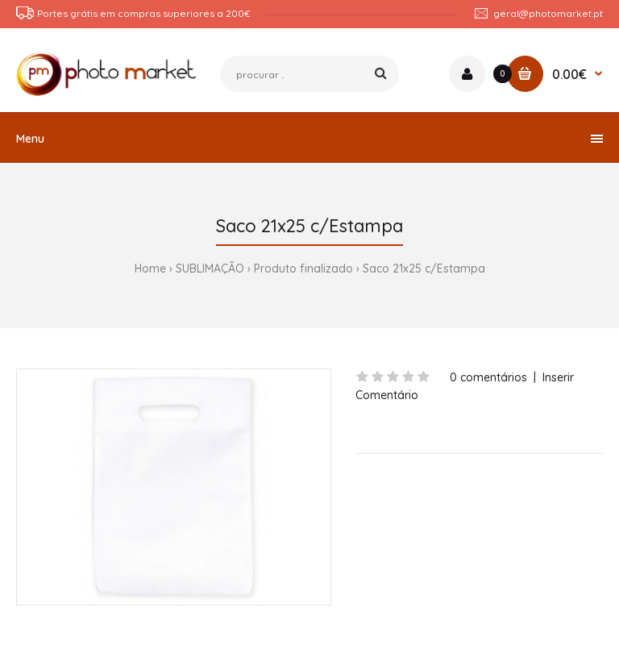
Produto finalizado (303, 268)
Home (150, 268)
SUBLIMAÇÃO (210, 268)
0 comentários (488, 377)
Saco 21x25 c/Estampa (424, 268)
